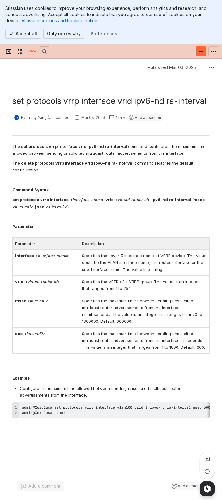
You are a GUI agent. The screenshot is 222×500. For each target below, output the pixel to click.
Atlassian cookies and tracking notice (59, 20)
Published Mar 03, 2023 (172, 67)
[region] (111, 410)
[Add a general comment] (40, 486)
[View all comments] (207, 459)
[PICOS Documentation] (32, 51)
